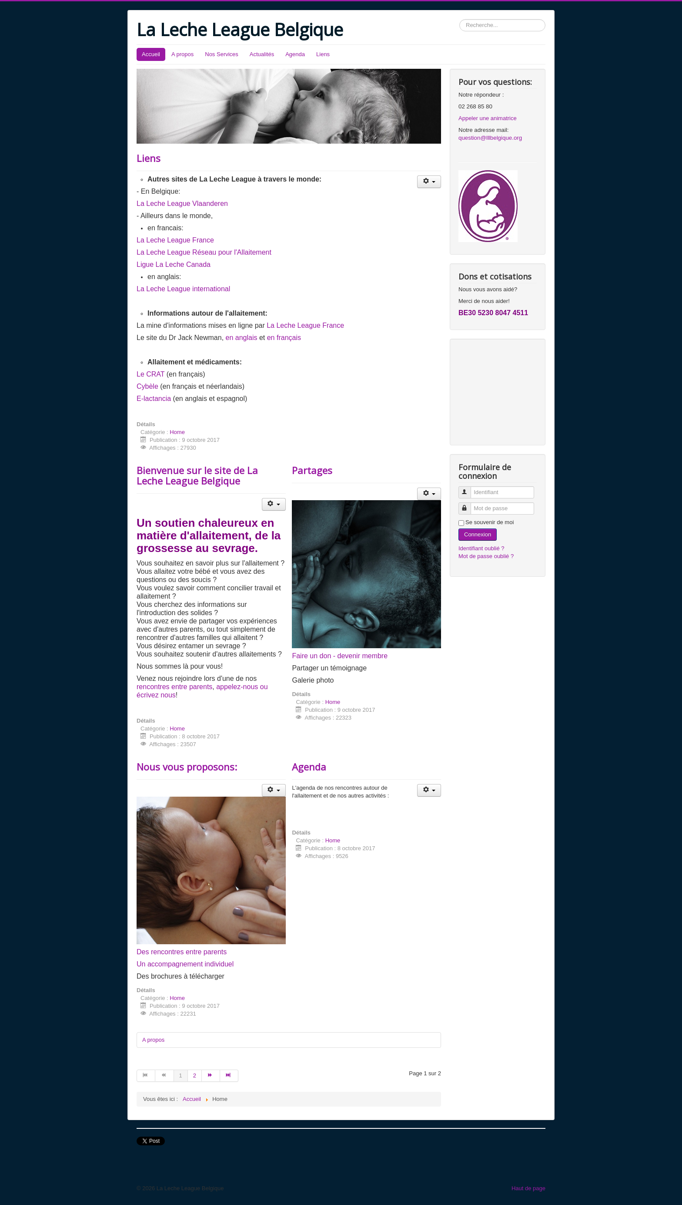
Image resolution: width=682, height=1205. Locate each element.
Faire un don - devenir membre (340, 656)
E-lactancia (154, 398)
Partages (312, 470)
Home (177, 432)
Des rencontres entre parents (182, 952)
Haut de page (528, 1188)
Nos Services (221, 54)
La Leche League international (183, 289)
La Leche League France (175, 240)
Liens (323, 54)
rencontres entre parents (174, 686)
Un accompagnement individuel (185, 964)
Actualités (262, 54)
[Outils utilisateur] (429, 181)
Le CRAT (150, 374)
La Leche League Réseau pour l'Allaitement (204, 252)
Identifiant (468, 488)
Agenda (295, 54)
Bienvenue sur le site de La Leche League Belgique (197, 475)
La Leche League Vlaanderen (182, 203)
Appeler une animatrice (487, 118)
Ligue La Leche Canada (174, 264)
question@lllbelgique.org (490, 138)
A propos (182, 54)
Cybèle (147, 386)
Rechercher (459, 19)
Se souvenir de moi (489, 522)
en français (284, 337)
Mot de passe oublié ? (486, 556)
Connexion (477, 534)
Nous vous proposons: (187, 766)
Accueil (151, 54)
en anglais (241, 337)
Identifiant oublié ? (481, 548)
